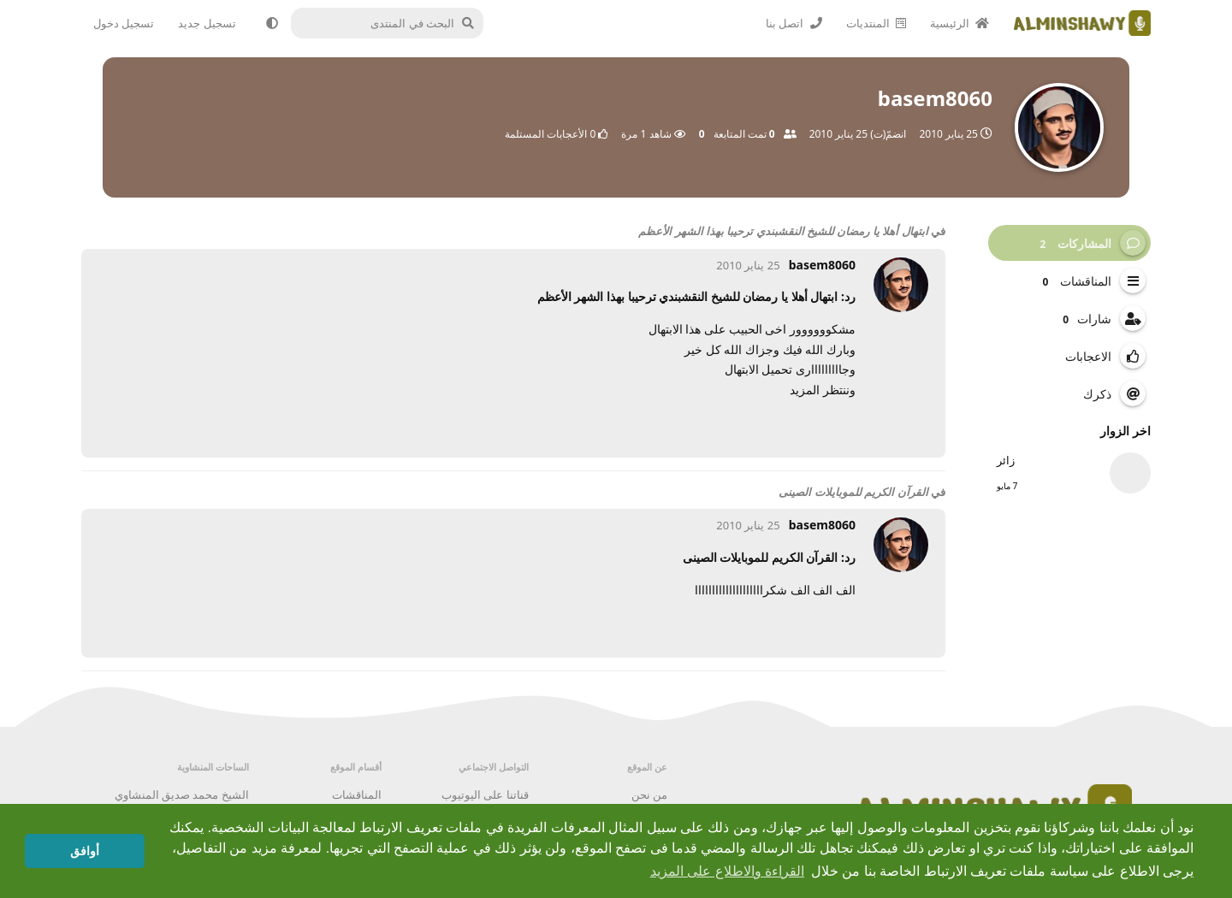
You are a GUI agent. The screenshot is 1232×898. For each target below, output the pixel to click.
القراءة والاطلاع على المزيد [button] (727, 871)
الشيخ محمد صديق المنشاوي (182, 794)
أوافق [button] (84, 851)
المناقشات (357, 794)
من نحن (649, 794)
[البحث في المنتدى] (395, 23)
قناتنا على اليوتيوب (485, 794)
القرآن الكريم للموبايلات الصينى (853, 491)
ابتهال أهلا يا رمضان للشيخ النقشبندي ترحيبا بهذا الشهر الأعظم (782, 231)
